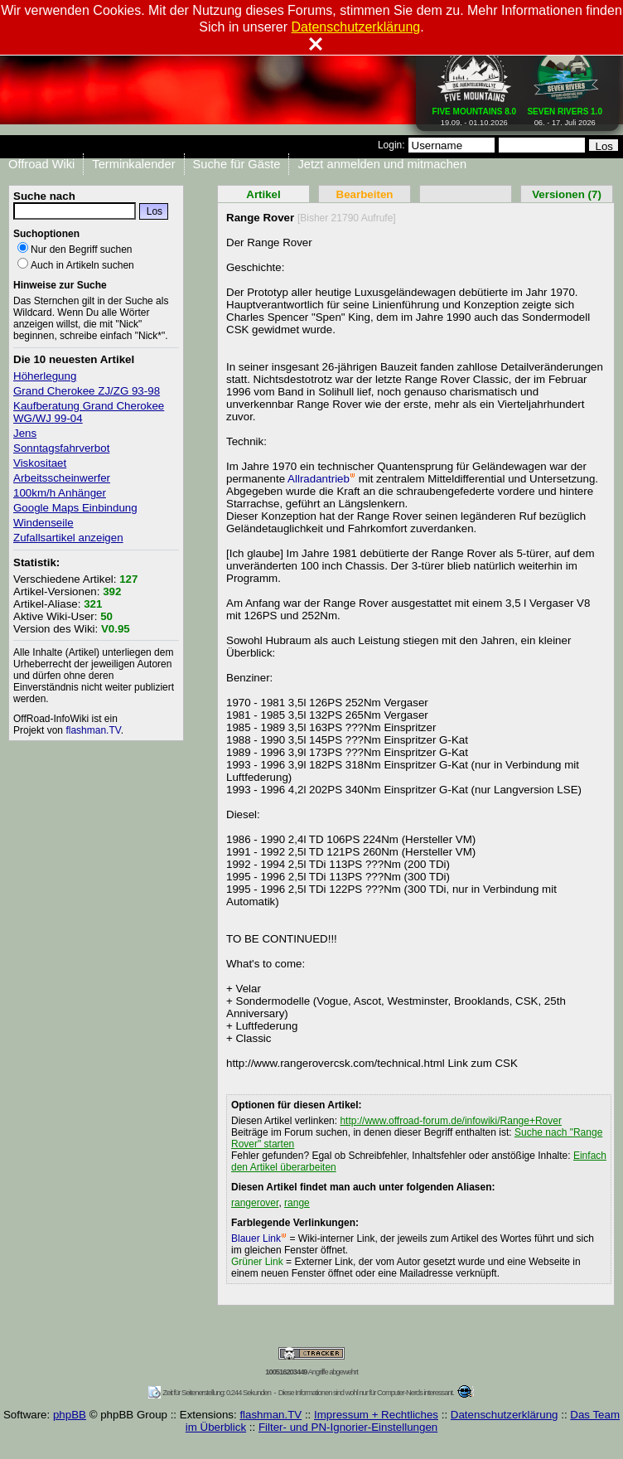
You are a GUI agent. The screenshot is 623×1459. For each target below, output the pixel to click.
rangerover (254, 1203)
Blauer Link (259, 1238)
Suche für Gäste (237, 164)
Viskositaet (39, 463)
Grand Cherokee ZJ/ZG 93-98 (86, 391)
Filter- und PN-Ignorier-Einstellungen (347, 1427)
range (297, 1203)
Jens (24, 433)
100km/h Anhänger (59, 493)
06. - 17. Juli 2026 (564, 113)
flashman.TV (92, 730)
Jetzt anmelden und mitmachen (381, 164)
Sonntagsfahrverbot (61, 448)
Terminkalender (133, 164)
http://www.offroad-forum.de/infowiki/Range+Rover (451, 1121)
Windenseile (43, 522)
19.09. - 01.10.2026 (474, 113)
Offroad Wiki (41, 164)
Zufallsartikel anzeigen (68, 537)
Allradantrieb (321, 479)
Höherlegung (44, 376)
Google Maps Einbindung (75, 508)
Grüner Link (257, 1262)
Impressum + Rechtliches (376, 1414)
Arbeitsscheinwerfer (61, 478)
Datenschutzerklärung (504, 1414)
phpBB (69, 1414)
